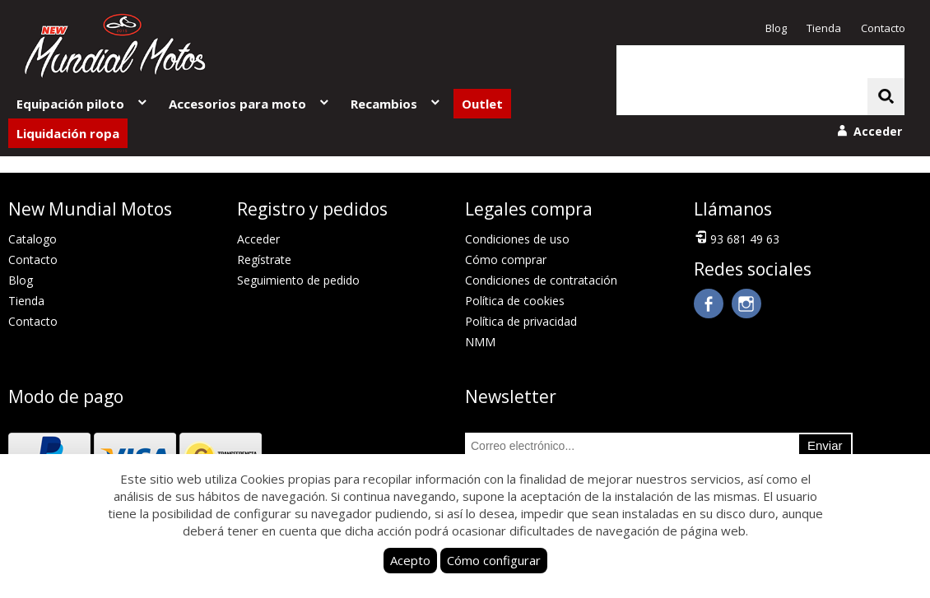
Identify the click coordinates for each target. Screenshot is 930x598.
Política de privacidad (521, 321)
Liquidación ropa (67, 133)
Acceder (258, 239)
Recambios (396, 103)
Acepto (410, 560)
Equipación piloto (82, 103)
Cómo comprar (505, 259)
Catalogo (32, 239)
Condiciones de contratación (541, 280)
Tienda (824, 28)
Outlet (482, 103)
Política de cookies (515, 300)
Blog (776, 28)
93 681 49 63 (736, 238)
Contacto (883, 28)
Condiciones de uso (517, 239)
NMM (480, 342)
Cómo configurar (494, 560)
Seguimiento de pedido (298, 280)
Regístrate (264, 259)
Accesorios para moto (250, 103)
